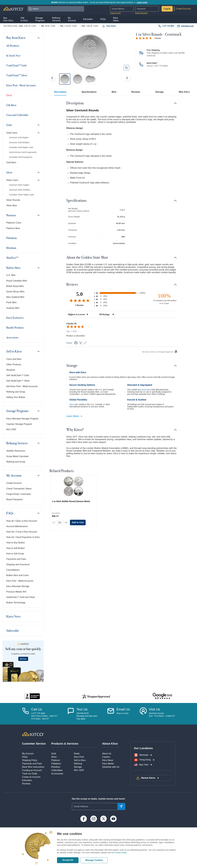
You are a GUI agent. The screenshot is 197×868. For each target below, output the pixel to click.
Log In (167, 9)
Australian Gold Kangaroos (20, 157)
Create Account (183, 9)
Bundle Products (15, 327)
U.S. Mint (10, 275)
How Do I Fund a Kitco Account (21, 532)
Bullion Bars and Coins (17, 575)
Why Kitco (184, 92)
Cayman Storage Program (19, 424)
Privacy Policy (121, 852)
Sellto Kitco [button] (24, 19)
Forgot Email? (115, 13)
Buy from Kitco (15, 38)
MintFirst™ (12, 257)
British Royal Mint (14, 286)
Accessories (12, 337)
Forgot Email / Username (18, 494)
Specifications (88, 92)
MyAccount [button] (72, 19)
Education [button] (88, 19)
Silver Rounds (13, 200)
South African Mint (15, 291)
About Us (106, 753)
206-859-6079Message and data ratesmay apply (86, 716)
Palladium (11, 238)
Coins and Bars (13, 359)
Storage (159, 92)
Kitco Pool (79, 757)
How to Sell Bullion (15, 548)
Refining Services (17, 443)
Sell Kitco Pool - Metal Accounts (22, 386)
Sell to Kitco (14, 351)
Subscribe (12, 630)
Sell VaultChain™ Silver (18, 381)
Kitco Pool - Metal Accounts (21, 85)
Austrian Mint (12, 308)
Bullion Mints (13, 267)
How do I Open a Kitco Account (21, 521)
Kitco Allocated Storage (17, 586)
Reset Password (141, 13)
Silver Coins (12, 180)
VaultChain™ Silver (16, 75)
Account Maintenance (17, 526)
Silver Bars (11, 205)
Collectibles (57, 770)
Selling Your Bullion (15, 397)
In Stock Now (13, 55)
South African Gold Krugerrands (23, 152)
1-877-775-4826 (161, 66)
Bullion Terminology (15, 602)
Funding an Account (32, 770)
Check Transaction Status (19, 488)
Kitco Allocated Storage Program (22, 418)
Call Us (36, 709)
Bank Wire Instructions (33, 767)
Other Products (13, 364)
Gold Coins (11, 133)
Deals (9, 95)
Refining (78, 763)
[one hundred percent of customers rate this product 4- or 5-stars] (164, 298)
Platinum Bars (13, 228)
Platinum (11, 215)
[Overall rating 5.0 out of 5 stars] (143, 38)
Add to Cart (78, 522)
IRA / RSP (79, 770)
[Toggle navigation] (38, 38)
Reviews (135, 92)
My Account (13, 475)
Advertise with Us (110, 767)
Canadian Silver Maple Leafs (21, 195)
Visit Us (154, 709)
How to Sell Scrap (15, 553)
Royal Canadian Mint (16, 281)
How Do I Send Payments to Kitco (23, 537)
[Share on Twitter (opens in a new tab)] (80, 343)
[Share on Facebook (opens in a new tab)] (76, 343)
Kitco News (13, 616)
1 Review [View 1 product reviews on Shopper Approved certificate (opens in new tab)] (84, 305)
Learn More (74, 416)
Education (27, 780)
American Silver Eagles (19, 185)
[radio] (122, 293)
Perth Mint (11, 302)
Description (60, 92)
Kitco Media (108, 763)
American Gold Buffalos (19, 142)
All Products (12, 45)
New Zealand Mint (15, 297)
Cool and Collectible (17, 115)
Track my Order (30, 773)
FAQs (10, 513)
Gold (9, 124)
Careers (106, 757)
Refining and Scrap (15, 392)
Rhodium (11, 247)
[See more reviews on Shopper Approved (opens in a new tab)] (85, 343)
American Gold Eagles (18, 137)
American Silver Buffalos (19, 190)
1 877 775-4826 (168, 26)
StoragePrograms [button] (40, 19)
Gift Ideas (11, 105)
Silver (9, 172)
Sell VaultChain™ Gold (17, 375)
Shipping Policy (29, 760)
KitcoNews (116, 19)
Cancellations (13, 570)
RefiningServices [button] (56, 19)
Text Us (82, 709)
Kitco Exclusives (15, 317)
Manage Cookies (94, 860)
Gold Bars (11, 162)
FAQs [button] (103, 19)
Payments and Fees (16, 559)
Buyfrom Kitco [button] (8, 19)
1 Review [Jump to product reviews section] (157, 38)
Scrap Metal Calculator (17, 456)
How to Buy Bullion (15, 542)
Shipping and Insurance (18, 564)
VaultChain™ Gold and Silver (20, 597)
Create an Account (31, 777)
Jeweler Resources (15, 451)
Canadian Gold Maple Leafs (21, 147)
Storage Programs (17, 411)
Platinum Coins (13, 223)
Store (71, 404)
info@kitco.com (187, 26)
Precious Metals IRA (16, 592)
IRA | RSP (11, 429)
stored (144, 389)
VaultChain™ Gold (16, 65)
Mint (114, 92)
